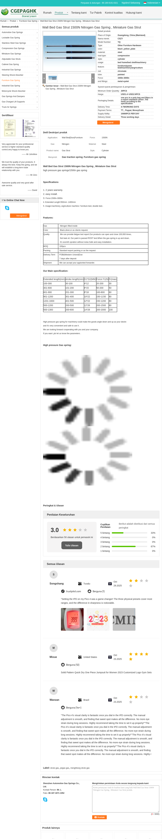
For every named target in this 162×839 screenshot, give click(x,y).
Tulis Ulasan (71, 545)
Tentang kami (79, 13)
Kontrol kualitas (114, 13)
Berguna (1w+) (73, 707)
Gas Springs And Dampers (13, 96)
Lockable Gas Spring (11, 38)
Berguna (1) (99, 591)
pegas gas (64, 768)
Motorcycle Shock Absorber (13, 91)
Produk (59, 13)
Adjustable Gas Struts (11, 59)
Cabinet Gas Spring (10, 64)
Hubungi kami (134, 13)
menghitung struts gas (80, 768)
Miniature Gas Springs (11, 54)
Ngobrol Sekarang (131, 2)
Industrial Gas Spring (11, 86)
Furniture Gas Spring (28, 21)
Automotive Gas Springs (12, 32)
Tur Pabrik (96, 13)
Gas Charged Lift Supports (13, 102)
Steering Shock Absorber (12, 75)
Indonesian (154, 2)
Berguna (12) (72, 665)
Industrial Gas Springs (11, 70)
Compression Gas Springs (13, 48)
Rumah (47, 13)
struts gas (54, 768)
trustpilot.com (73, 591)
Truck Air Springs (9, 107)
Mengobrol (110, 122)
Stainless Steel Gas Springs (14, 43)
